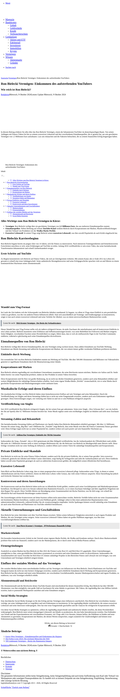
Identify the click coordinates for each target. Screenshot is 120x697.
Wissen (9, 57)
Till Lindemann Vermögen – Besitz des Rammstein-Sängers (28, 641)
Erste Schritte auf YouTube (21, 184)
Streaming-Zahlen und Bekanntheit (24, 198)
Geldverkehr (16, 28)
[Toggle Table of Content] (2, 176)
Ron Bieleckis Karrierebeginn (17, 182)
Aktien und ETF (18, 39)
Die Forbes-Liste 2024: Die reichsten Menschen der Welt (27, 639)
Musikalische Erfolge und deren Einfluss (21, 194)
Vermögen (10, 54)
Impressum (10, 664)
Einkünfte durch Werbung (21, 190)
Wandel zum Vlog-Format (21, 186)
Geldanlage (11, 36)
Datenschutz (10, 662)
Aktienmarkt (16, 59)
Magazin (9, 19)
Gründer (14, 62)
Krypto (13, 51)
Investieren (15, 45)
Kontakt (8, 666)
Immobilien (15, 48)
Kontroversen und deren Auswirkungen (25, 204)
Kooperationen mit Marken (21, 192)
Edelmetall (15, 42)
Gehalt (13, 25)
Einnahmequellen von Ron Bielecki (19, 188)
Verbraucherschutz (19, 33)
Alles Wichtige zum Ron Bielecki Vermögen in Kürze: (31, 180)
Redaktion (5, 94)
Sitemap (8, 669)
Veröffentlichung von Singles (22, 196)
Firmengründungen (19, 210)
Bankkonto (10, 22)
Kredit (13, 31)
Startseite (4, 78)
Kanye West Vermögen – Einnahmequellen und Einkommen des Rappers (33, 636)
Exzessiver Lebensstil (19, 202)
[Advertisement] (60, 113)
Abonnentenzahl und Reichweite (23, 214)
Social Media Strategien (20, 216)
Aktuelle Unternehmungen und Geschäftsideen (23, 206)
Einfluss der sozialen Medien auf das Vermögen (23, 212)
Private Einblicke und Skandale (18, 200)
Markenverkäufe (18, 208)
